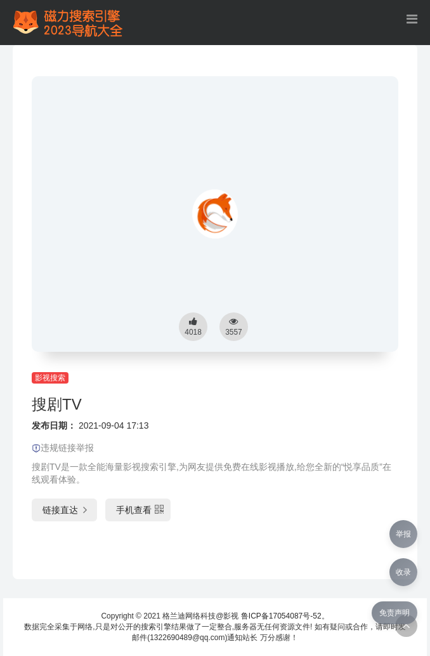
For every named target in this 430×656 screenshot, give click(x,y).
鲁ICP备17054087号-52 (281, 616)
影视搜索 (50, 377)
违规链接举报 (63, 448)
